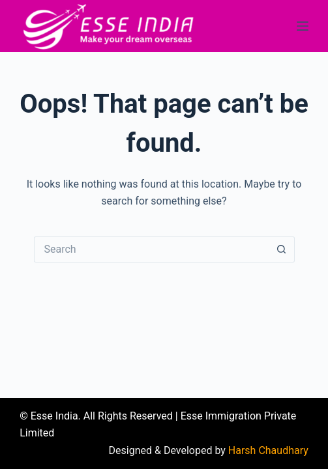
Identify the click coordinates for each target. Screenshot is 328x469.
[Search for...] (151, 249)
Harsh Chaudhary (268, 450)
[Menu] (302, 26)
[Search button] (282, 249)
